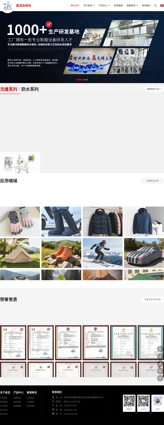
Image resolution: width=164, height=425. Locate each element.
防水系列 (29, 89)
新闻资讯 (132, 5)
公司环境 (4, 406)
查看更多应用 (153, 181)
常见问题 (30, 406)
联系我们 (146, 5)
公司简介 (4, 398)
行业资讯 (30, 402)
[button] (79, 79)
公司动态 (30, 398)
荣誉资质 (4, 402)
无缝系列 (8, 89)
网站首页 (75, 5)
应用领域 (118, 5)
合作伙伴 (4, 414)
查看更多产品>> (154, 89)
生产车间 (4, 410)
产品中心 (104, 5)
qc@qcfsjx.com (70, 410)
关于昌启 (89, 5)
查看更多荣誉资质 (153, 299)
